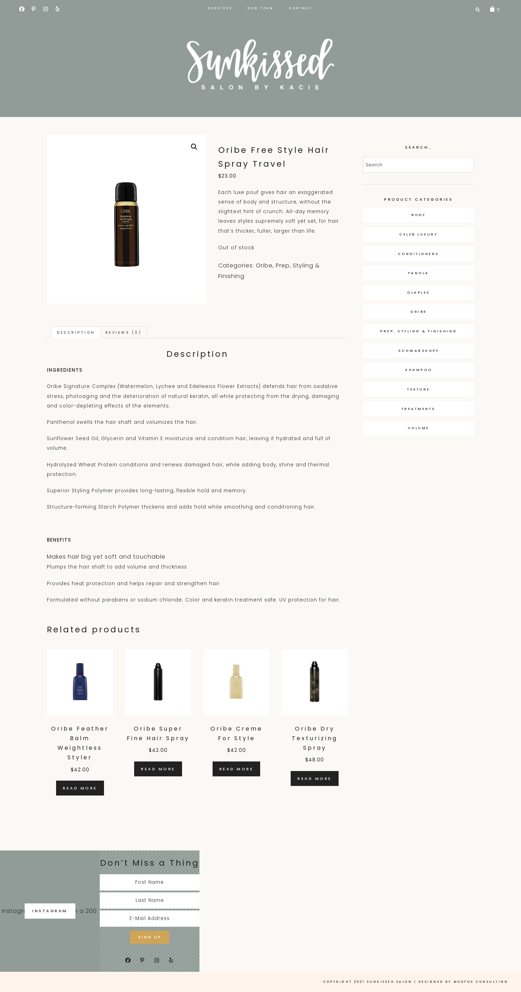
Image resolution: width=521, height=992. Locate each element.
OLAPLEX (418, 292)
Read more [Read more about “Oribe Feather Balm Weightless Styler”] (80, 788)
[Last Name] (149, 901)
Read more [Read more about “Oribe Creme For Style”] (236, 769)
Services (220, 8)
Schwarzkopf (418, 350)
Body (418, 214)
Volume (418, 428)
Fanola (418, 273)
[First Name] (149, 883)
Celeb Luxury (418, 234)
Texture (418, 389)
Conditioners (418, 253)
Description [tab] (77, 332)
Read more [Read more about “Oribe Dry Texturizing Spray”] (314, 779)
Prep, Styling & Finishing (418, 331)
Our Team (261, 8)
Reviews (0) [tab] (127, 332)
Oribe (264, 265)
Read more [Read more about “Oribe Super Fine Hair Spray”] (158, 769)
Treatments (418, 408)
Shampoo (418, 369)
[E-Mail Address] (149, 919)
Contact (301, 8)
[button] (194, 146)
